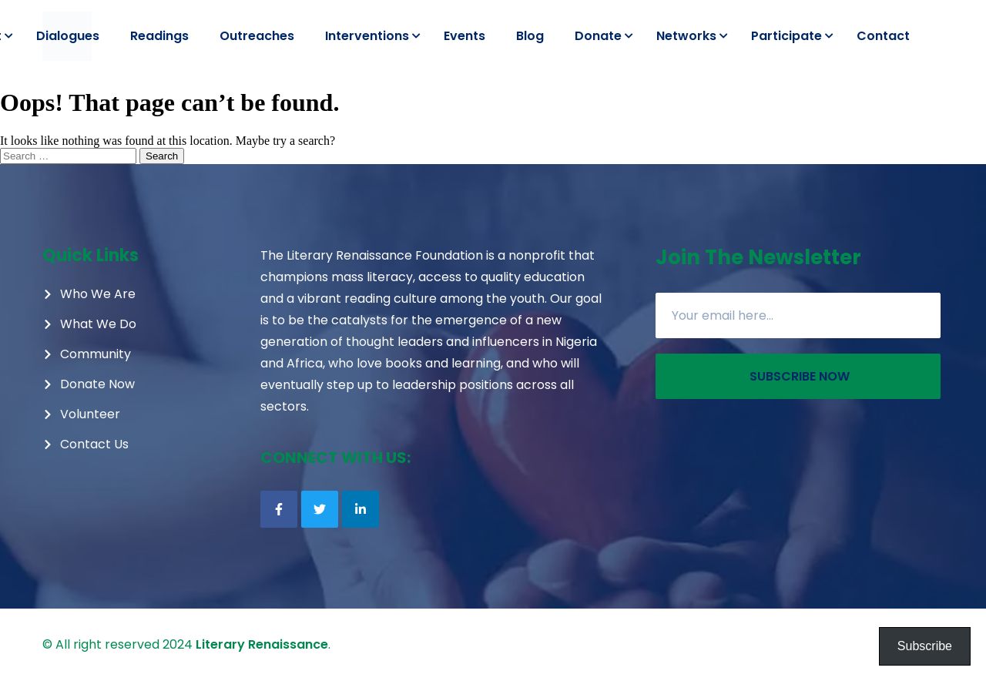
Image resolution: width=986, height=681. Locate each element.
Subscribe (924, 645)
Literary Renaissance (262, 644)
